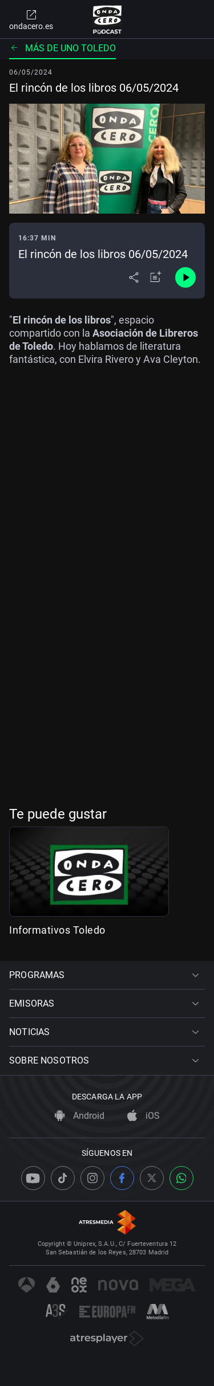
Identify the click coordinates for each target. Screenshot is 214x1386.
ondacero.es (31, 19)
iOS (143, 1115)
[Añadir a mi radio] (156, 277)
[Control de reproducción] (185, 277)
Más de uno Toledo (62, 48)
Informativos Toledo (57, 930)
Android (79, 1115)
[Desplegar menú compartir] (134, 277)
